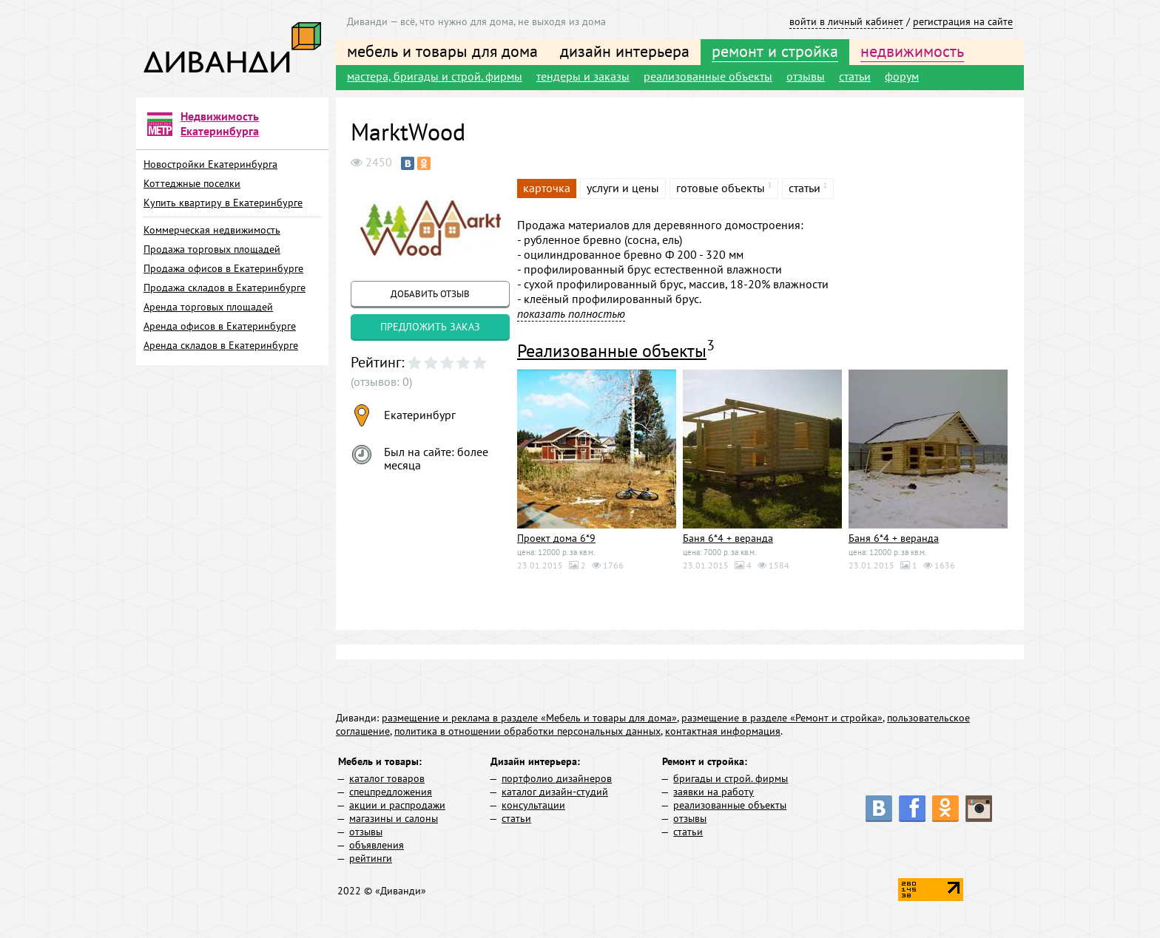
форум (902, 76)
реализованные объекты (708, 76)
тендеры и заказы (583, 76)
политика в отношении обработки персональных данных (527, 731)
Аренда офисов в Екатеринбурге (220, 326)
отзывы (805, 76)
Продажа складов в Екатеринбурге (225, 287)
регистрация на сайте (963, 21)
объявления (376, 845)
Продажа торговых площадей (212, 249)
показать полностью (571, 313)
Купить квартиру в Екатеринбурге (223, 202)
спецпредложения (390, 791)
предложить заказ (430, 326)
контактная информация (722, 731)
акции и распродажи (397, 805)
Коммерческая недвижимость (212, 230)
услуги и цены (623, 187)
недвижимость (912, 51)
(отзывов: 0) (381, 381)
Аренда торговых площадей (208, 306)
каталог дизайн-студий (555, 791)
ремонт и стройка (775, 51)
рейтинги (370, 858)
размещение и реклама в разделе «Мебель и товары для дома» (529, 717)
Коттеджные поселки (192, 183)
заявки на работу (713, 791)
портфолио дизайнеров (557, 778)
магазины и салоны (393, 818)
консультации (533, 805)
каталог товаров (387, 778)
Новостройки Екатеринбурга (210, 164)
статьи (855, 76)
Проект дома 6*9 (556, 538)
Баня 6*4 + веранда (728, 538)
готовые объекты (720, 187)
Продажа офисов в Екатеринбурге (223, 268)
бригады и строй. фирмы (730, 778)
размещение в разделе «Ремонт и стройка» (782, 717)
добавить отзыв (430, 294)
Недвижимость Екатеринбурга (220, 123)
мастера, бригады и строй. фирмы (434, 76)
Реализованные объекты (612, 350)
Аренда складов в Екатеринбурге (221, 345)
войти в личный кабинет (846, 21)
